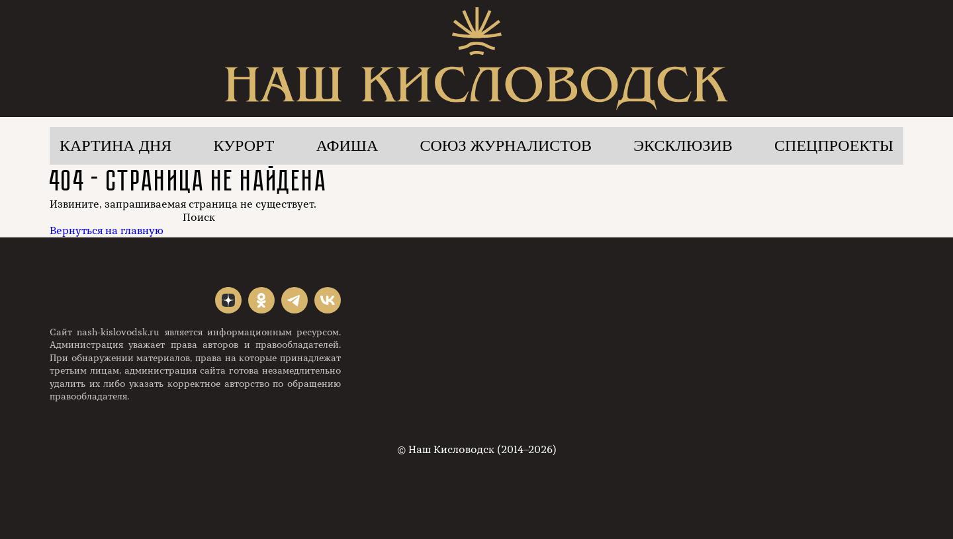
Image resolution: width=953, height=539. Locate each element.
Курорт (244, 145)
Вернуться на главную (106, 230)
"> (228, 300)
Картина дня (115, 145)
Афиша (347, 145)
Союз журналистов (506, 145)
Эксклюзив (683, 145)
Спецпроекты (833, 145)
